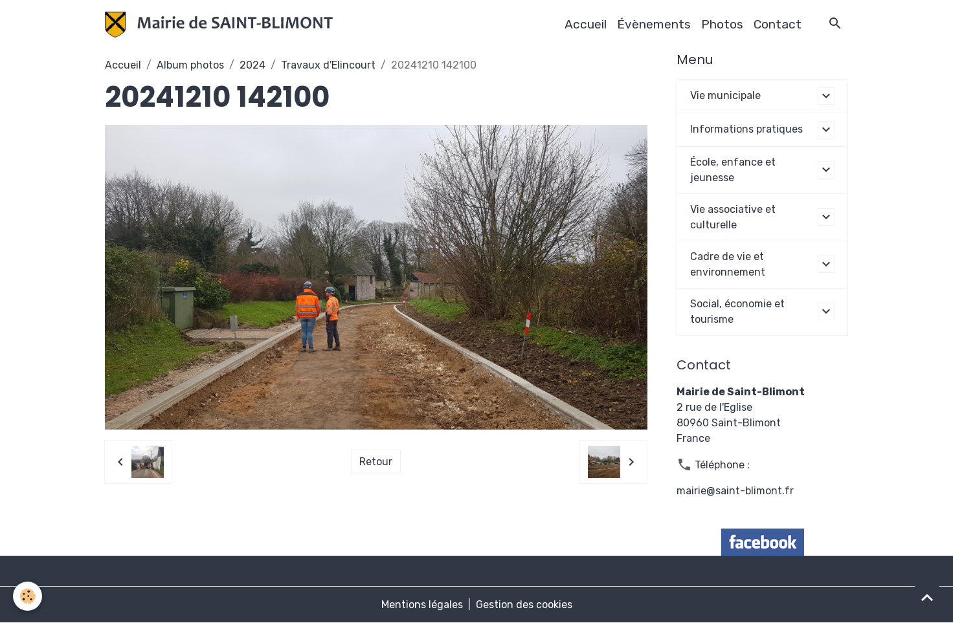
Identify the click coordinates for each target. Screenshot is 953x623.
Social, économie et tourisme (737, 311)
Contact (778, 24)
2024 (252, 65)
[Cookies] (27, 596)
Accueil (586, 24)
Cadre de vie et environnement (727, 264)
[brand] (221, 25)
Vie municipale (725, 95)
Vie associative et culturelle (733, 217)
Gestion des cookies (524, 604)
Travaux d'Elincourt (328, 65)
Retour (375, 461)
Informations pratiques (746, 129)
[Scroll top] (927, 597)
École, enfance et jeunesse (733, 170)
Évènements (654, 24)
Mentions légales (422, 604)
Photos (722, 24)
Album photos (190, 65)
